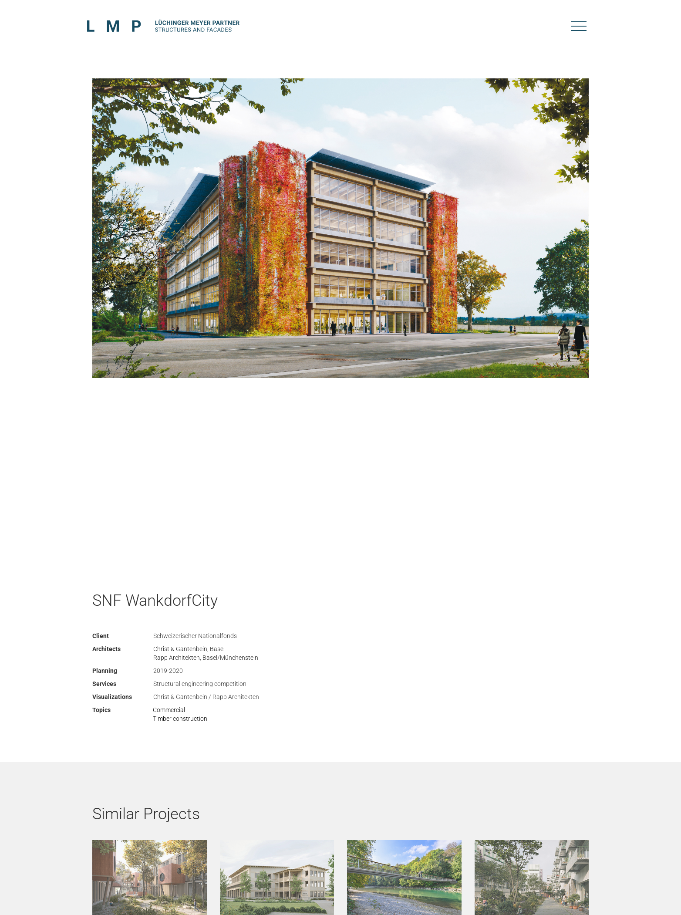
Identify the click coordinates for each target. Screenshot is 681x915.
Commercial (169, 709)
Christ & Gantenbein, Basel (189, 648)
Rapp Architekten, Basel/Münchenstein (205, 657)
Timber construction (180, 718)
